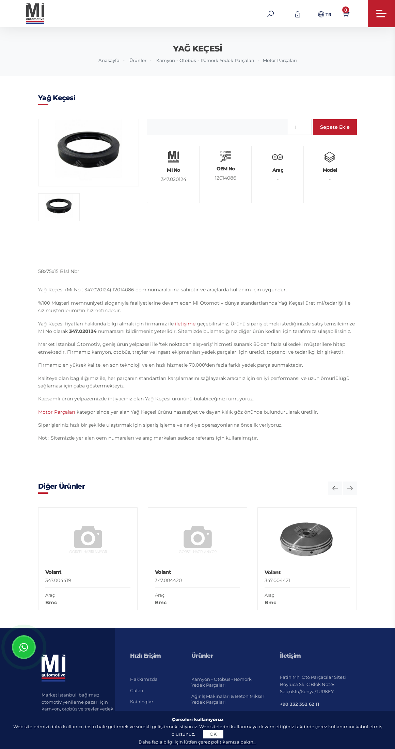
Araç (50, 595)
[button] (335, 488)
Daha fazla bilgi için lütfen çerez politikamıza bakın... (197, 742)
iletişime (185, 324)
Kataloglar (141, 701)
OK (213, 734)
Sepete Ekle (335, 127)
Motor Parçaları (280, 60)
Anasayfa (109, 60)
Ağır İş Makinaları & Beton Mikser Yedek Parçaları (227, 699)
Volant (53, 572)
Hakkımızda (144, 679)
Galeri (136, 690)
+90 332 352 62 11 (299, 704)
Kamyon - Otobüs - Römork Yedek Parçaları (205, 60)
